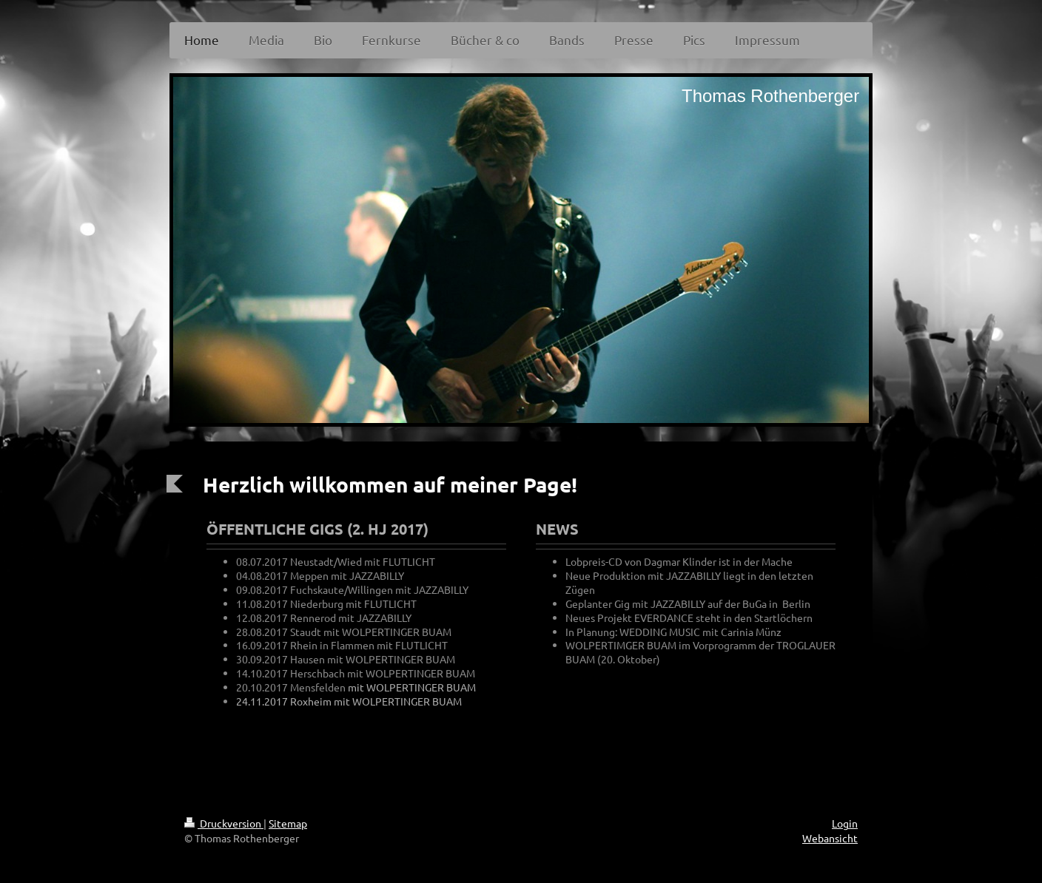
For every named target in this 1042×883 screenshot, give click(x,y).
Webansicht (830, 838)
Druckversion (223, 823)
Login (845, 823)
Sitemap (288, 823)
